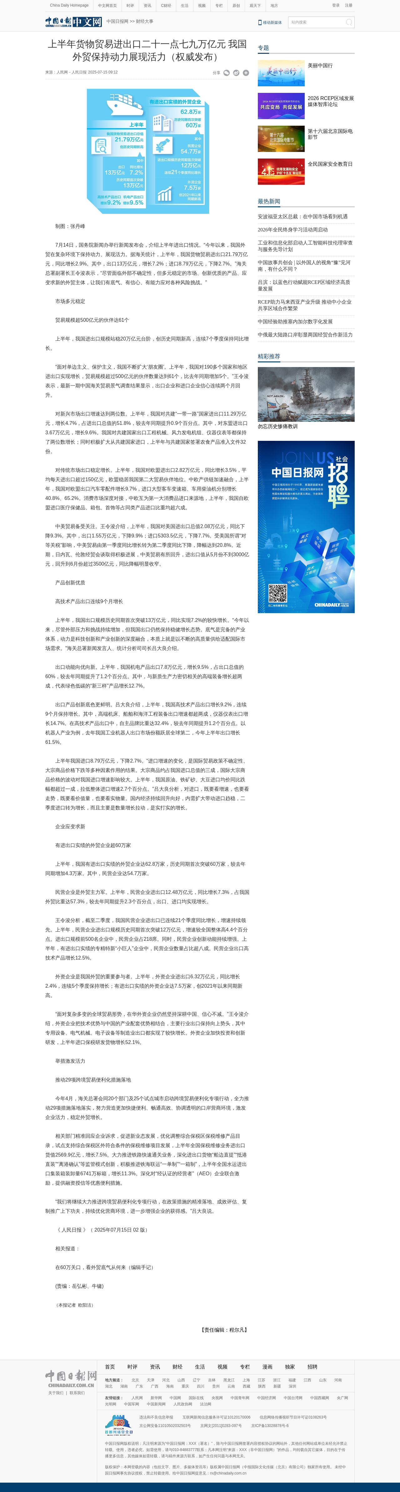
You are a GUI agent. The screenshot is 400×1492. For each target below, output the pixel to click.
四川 (200, 1386)
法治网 (205, 1404)
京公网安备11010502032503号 (165, 1426)
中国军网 (131, 1404)
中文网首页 (107, 5)
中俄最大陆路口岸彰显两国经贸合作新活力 (305, 334)
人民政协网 (182, 1404)
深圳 (292, 1386)
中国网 (175, 1398)
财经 (177, 1366)
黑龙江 (229, 1380)
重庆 (185, 1386)
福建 (292, 1380)
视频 (202, 5)
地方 (274, 5)
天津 (150, 1380)
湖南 (124, 1386)
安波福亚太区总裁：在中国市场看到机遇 (303, 216)
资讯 (147, 5)
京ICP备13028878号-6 (270, 1426)
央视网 (217, 1398)
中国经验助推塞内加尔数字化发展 (295, 321)
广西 (154, 1386)
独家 (290, 1366)
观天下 (255, 5)
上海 (246, 1380)
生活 (184, 5)
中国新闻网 (156, 1404)
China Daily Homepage (69, 5)
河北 (166, 1380)
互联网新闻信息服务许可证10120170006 (216, 1417)
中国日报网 (117, 21)
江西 (307, 1380)
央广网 (342, 1398)
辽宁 (196, 1380)
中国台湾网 (293, 1398)
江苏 (261, 1380)
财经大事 (144, 21)
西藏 (246, 1386)
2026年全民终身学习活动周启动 (293, 229)
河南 (338, 1380)
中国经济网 (266, 1398)
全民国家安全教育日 (330, 164)
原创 (236, 5)
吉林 (212, 1380)
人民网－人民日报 (72, 72)
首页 (110, 1366)
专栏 (219, 5)
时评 (130, 5)
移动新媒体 (272, 22)
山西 (181, 1380)
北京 (135, 1380)
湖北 (108, 1386)
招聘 (313, 1366)
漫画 (267, 1366)
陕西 (262, 1386)
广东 (139, 1386)
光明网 (110, 1404)
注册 (348, 5)
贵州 (216, 1386)
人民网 (137, 1398)
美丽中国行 (320, 65)
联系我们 (77, 1393)
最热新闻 (269, 201)
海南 (170, 1386)
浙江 (277, 1380)
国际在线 (196, 1398)
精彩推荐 (269, 356)
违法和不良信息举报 (156, 1417)
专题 (263, 48)
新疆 (277, 1386)
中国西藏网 (319, 1398)
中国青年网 (240, 1398)
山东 (323, 1380)
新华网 (156, 1398)
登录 (336, 5)
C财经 (166, 5)
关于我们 (55, 1393)
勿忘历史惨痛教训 (278, 426)
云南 (231, 1386)
